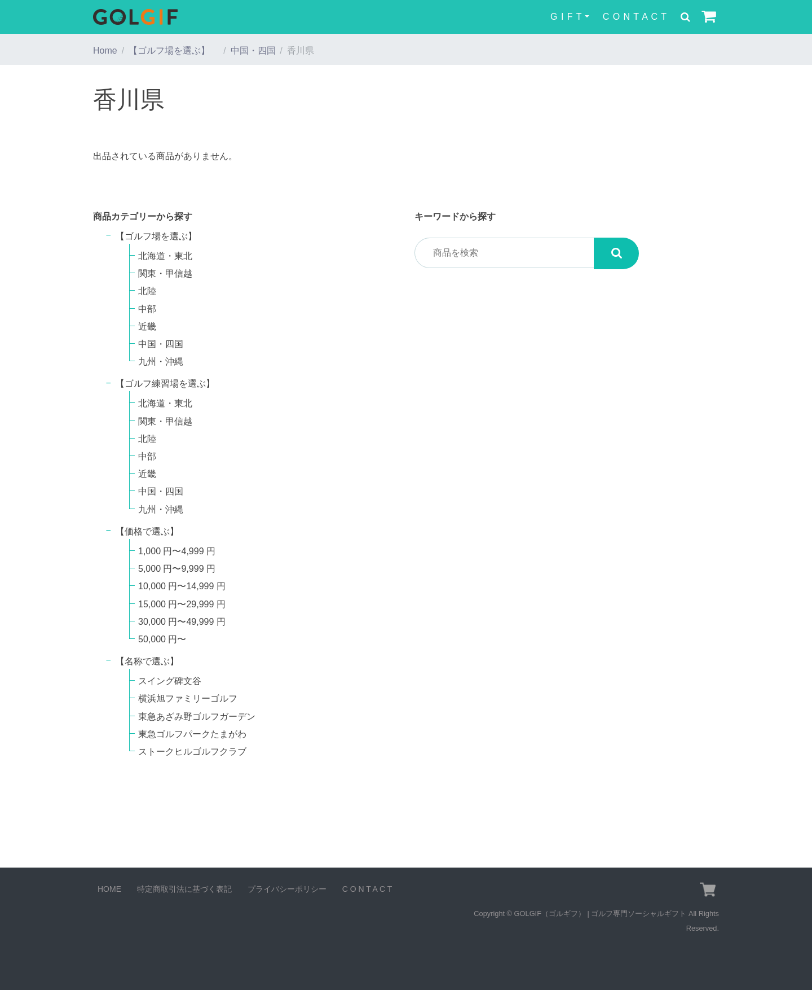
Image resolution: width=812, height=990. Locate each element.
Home (105, 50)
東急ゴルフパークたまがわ (192, 734)
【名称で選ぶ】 (147, 661)
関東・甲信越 (165, 273)
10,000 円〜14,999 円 (182, 586)
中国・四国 (253, 50)
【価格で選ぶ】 (147, 531)
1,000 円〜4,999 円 (176, 551)
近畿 (147, 326)
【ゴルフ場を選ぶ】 (174, 50)
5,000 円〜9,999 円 (176, 568)
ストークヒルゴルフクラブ (192, 751)
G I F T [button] (566, 16)
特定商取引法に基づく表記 (184, 888)
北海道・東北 (165, 256)
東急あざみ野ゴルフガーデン (196, 716)
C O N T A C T (635, 16)
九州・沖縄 (160, 361)
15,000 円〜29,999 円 (182, 604)
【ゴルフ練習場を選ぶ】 (170, 383)
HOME (109, 888)
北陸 (147, 291)
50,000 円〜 (162, 639)
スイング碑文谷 (169, 681)
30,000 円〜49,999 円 (182, 622)
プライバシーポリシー (287, 888)
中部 (147, 309)
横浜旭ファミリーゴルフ (187, 698)
